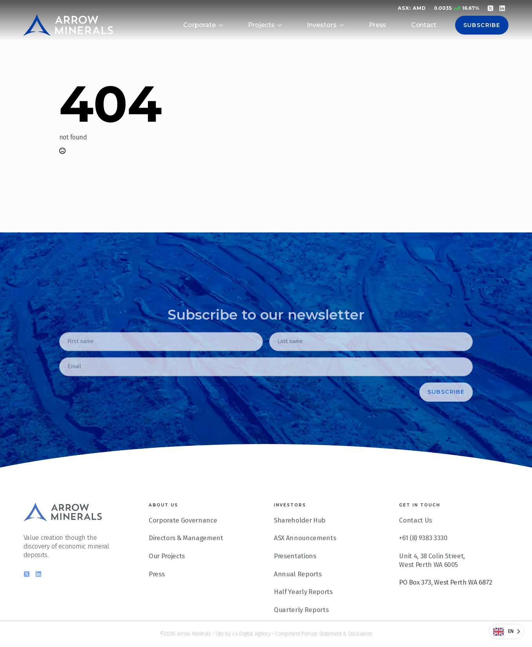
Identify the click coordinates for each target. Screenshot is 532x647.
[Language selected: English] (506, 631)
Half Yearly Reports (303, 604)
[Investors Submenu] (345, 25)
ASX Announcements (305, 550)
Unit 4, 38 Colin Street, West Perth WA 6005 (432, 572)
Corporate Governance (183, 532)
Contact (423, 25)
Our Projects (167, 568)
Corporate (199, 25)
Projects (261, 25)
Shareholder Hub (300, 532)
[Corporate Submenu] (224, 25)
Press (377, 25)
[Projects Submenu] (283, 25)
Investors (322, 25)
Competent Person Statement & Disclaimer (323, 634)
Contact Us (415, 532)
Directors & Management (186, 550)
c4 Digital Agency (251, 634)
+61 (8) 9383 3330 (423, 550)
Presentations (295, 568)
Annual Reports (297, 586)
